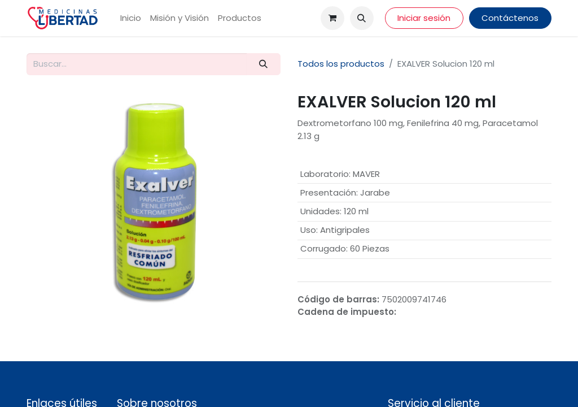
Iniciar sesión (423, 18)
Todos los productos (340, 64)
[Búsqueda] (264, 64)
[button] (362, 18)
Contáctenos (509, 18)
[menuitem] (131, 18)
